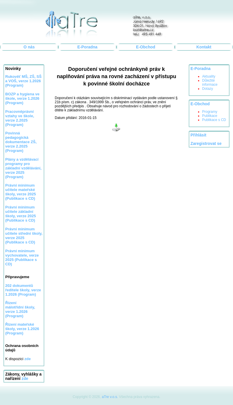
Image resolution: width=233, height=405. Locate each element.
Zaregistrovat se (206, 143)
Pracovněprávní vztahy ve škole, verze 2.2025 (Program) (19, 118)
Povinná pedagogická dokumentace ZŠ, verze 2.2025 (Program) (21, 142)
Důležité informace (210, 82)
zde (25, 378)
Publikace (209, 116)
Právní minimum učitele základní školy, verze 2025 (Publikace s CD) (20, 213)
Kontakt (203, 47)
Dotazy (207, 89)
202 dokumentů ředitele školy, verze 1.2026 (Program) (23, 290)
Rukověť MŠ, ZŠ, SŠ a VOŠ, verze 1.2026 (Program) (23, 80)
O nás (29, 47)
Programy (209, 112)
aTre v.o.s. (110, 397)
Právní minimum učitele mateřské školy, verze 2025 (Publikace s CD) (20, 192)
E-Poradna (87, 47)
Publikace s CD (214, 120)
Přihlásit (198, 135)
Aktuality (208, 76)
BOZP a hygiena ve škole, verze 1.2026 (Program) (22, 98)
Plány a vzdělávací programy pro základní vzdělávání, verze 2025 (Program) (23, 168)
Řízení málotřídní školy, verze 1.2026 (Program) (20, 309)
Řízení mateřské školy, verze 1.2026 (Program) (22, 328)
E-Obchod (145, 47)
